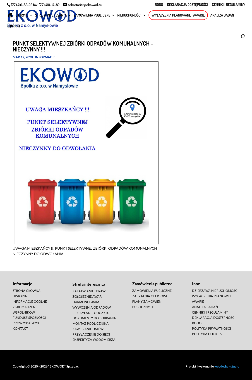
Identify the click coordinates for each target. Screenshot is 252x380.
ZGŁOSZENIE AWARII (87, 296)
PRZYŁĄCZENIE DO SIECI (91, 334)
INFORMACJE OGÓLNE (30, 301)
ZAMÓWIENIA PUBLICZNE (92, 15)
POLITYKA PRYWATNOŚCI (211, 328)
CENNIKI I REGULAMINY (228, 5)
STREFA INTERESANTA (51, 15)
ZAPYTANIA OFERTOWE (150, 296)
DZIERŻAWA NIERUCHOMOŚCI (215, 290)
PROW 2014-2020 (26, 323)
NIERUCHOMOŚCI (129, 15)
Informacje (45, 57)
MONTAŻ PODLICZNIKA (90, 323)
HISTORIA (20, 296)
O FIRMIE (21, 15)
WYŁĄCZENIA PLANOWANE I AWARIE (178, 15)
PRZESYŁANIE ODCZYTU (90, 313)
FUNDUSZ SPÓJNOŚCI (29, 317)
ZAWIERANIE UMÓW (87, 329)
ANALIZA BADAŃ (222, 15)
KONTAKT (13, 26)
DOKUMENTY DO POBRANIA (94, 318)
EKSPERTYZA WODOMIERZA (93, 339)
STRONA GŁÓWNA (27, 290)
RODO (159, 5)
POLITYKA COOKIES (207, 334)
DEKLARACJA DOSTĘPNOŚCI (187, 5)
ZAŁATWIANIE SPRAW (89, 291)
